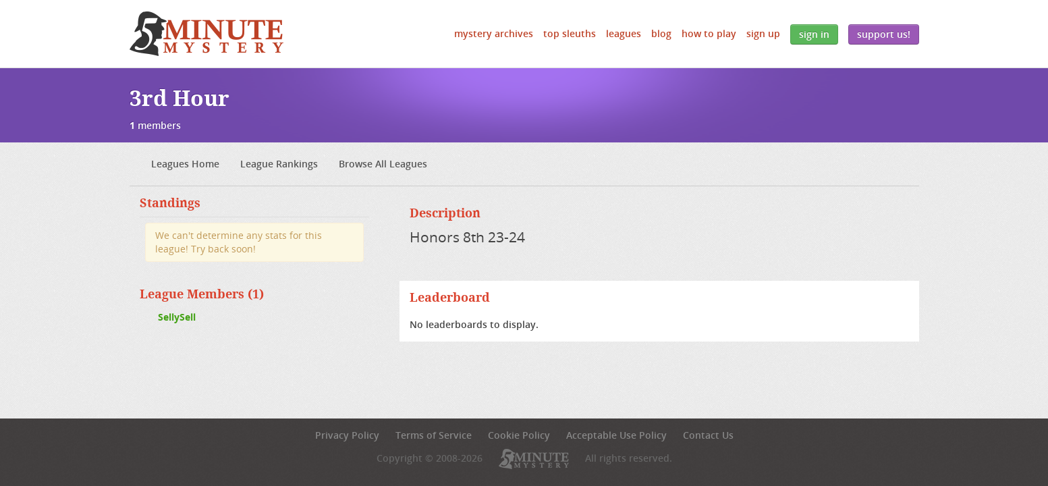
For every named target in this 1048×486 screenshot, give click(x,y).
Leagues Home (185, 163)
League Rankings (279, 163)
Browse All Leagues (383, 163)
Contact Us (708, 435)
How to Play (709, 33)
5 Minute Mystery (206, 34)
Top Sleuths (569, 33)
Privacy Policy (347, 435)
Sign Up (763, 33)
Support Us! (883, 34)
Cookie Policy (519, 435)
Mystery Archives (493, 33)
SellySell (177, 316)
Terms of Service (433, 435)
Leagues (623, 33)
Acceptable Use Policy (616, 435)
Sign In (814, 34)
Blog (661, 33)
